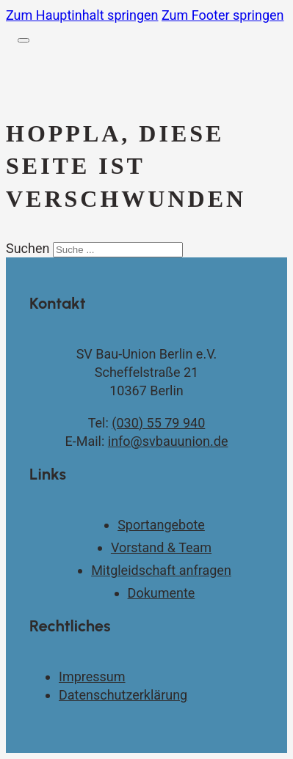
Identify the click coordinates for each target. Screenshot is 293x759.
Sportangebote (161, 524)
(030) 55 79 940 (158, 422)
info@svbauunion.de (168, 441)
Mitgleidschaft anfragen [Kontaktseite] (161, 570)
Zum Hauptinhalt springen (82, 15)
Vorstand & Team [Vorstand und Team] (161, 547)
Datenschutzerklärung (123, 695)
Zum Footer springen (223, 15)
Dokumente (161, 593)
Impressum (92, 676)
